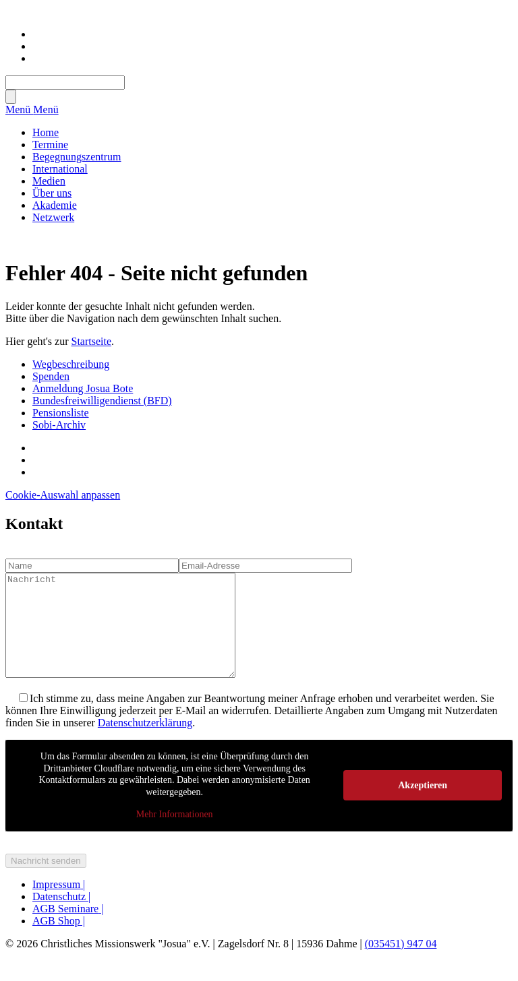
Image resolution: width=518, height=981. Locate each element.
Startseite (91, 341)
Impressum (58, 904)
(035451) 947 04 (401, 964)
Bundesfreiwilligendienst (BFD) (102, 400)
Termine (50, 144)
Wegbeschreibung (70, 364)
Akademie (54, 205)
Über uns (51, 193)
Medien (48, 181)
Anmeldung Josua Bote (82, 388)
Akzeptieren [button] (422, 805)
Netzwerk (53, 217)
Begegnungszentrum (76, 156)
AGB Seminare (67, 929)
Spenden (50, 376)
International (60, 169)
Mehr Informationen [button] (174, 834)
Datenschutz (61, 916)
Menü (19, 109)
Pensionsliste (60, 412)
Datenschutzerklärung (145, 743)
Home (45, 132)
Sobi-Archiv (59, 425)
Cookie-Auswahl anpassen (62, 495)
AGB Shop (58, 941)
